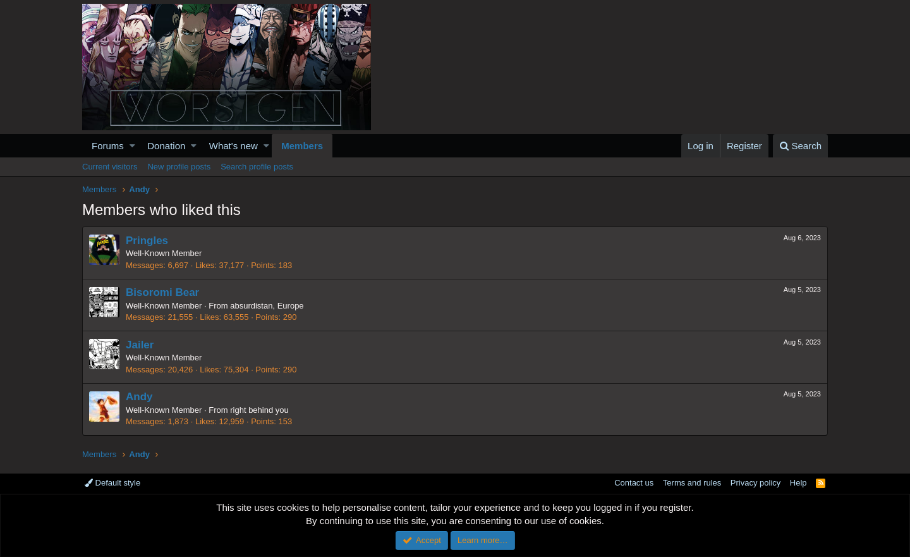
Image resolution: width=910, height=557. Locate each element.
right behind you (259, 410)
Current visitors (109, 166)
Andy (139, 397)
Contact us (633, 482)
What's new (233, 145)
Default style (112, 482)
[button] (132, 145)
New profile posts (178, 166)
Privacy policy (755, 482)
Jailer (140, 345)
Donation (166, 145)
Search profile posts (257, 166)
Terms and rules (692, 482)
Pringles (147, 241)
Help (798, 482)
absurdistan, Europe (266, 305)
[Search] (800, 145)
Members (302, 145)
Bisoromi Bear (162, 292)
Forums (108, 145)
